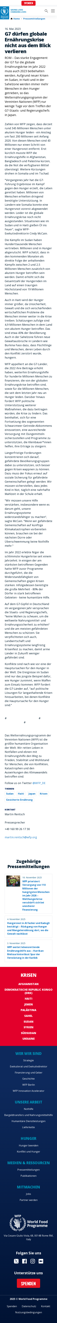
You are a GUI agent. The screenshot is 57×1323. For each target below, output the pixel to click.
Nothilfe (28, 1109)
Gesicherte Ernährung (19, 799)
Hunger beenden (28, 1145)
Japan (32, 793)
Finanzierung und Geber (28, 1072)
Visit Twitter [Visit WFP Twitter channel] (16, 1261)
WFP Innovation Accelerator (28, 1091)
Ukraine (28, 1038)
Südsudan (28, 1033)
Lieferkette (28, 1127)
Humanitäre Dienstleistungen (28, 1121)
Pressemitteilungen (34, 18)
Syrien (28, 1027)
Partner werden (29, 1200)
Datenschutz (29, 1306)
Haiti (21, 793)
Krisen (43, 793)
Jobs (28, 1194)
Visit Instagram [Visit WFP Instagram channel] (32, 1261)
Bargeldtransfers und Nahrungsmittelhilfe (28, 1115)
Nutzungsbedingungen (28, 1312)
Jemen (28, 1004)
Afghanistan (28, 984)
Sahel (28, 1016)
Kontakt (45, 1306)
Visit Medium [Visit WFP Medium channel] (41, 1261)
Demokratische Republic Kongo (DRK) (28, 991)
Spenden (28, 3)
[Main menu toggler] (52, 11)
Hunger (28, 1138)
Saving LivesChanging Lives (18, 11)
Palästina (28, 1010)
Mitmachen (28, 1186)
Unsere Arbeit (28, 1102)
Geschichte (28, 1078)
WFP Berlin (28, 1084)
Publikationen (28, 1175)
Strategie (28, 1060)
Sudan (10, 793)
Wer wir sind (28, 1053)
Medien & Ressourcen (28, 1162)
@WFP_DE (39, 783)
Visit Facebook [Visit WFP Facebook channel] (24, 1261)
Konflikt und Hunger (28, 1151)
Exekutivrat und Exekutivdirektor (28, 1066)
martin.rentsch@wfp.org (21, 837)
